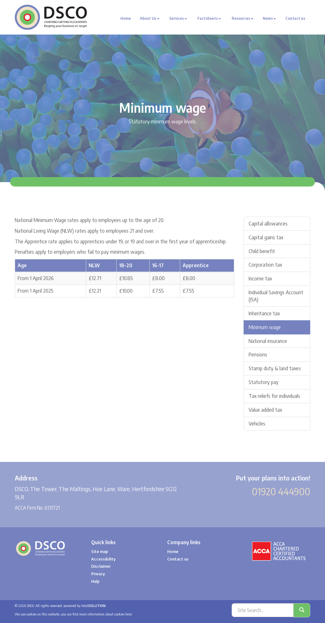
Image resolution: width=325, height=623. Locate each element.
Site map (99, 551)
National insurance (268, 341)
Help (95, 581)
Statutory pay (263, 382)
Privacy (98, 573)
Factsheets (209, 18)
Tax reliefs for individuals (274, 396)
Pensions (258, 354)
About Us (149, 18)
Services (178, 18)
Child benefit (262, 251)
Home (125, 18)
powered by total (84, 606)
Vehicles (257, 423)
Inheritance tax (264, 313)
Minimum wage (265, 327)
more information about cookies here (105, 614)
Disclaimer (101, 566)
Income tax (260, 278)
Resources (242, 18)
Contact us (295, 18)
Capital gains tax (266, 237)
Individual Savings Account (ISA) (276, 296)
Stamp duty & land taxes (275, 368)
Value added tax (265, 410)
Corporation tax (265, 265)
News (269, 18)
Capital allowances (268, 223)
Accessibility (103, 558)
